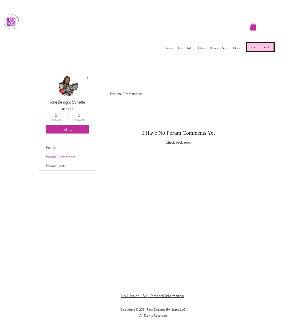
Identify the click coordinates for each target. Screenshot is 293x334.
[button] (253, 26)
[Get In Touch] (260, 47)
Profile (51, 147)
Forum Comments (60, 156)
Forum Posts (56, 165)
